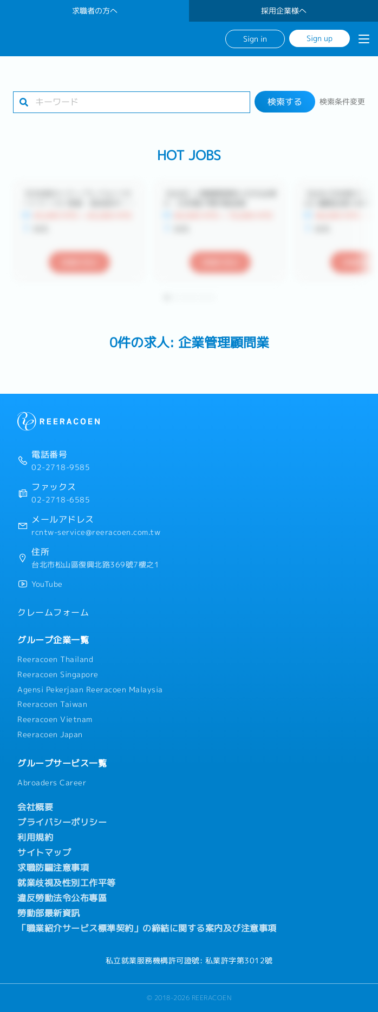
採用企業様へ (284, 10)
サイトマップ (44, 852)
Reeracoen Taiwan (52, 704)
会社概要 (35, 807)
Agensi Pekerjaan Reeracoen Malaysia (90, 689)
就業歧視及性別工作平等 (66, 882)
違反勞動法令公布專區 (62, 897)
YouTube (47, 584)
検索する (285, 102)
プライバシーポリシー (62, 822)
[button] (167, 297)
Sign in (255, 39)
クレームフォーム (53, 612)
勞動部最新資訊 (48, 913)
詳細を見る (79, 262)
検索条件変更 (342, 101)
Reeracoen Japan (50, 734)
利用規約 (35, 837)
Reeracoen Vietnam (55, 719)
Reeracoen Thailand (55, 659)
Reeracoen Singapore (58, 674)
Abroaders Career (51, 782)
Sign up (320, 38)
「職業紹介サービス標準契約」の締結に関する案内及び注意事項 (147, 928)
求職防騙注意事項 (53, 867)
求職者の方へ (95, 10)
